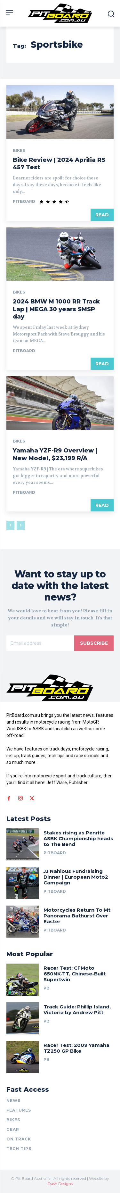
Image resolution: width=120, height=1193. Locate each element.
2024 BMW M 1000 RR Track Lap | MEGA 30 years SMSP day (56, 309)
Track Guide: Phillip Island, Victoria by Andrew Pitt (77, 1009)
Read (102, 215)
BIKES (19, 151)
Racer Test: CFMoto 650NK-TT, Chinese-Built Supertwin (75, 973)
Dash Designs (60, 1183)
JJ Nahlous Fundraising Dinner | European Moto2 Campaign (76, 877)
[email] (40, 643)
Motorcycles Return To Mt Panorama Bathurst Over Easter (77, 915)
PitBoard (24, 201)
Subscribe (94, 643)
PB (46, 988)
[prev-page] (10, 525)
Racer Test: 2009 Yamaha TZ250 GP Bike (76, 1048)
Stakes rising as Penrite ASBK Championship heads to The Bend (78, 838)
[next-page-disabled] (21, 525)
